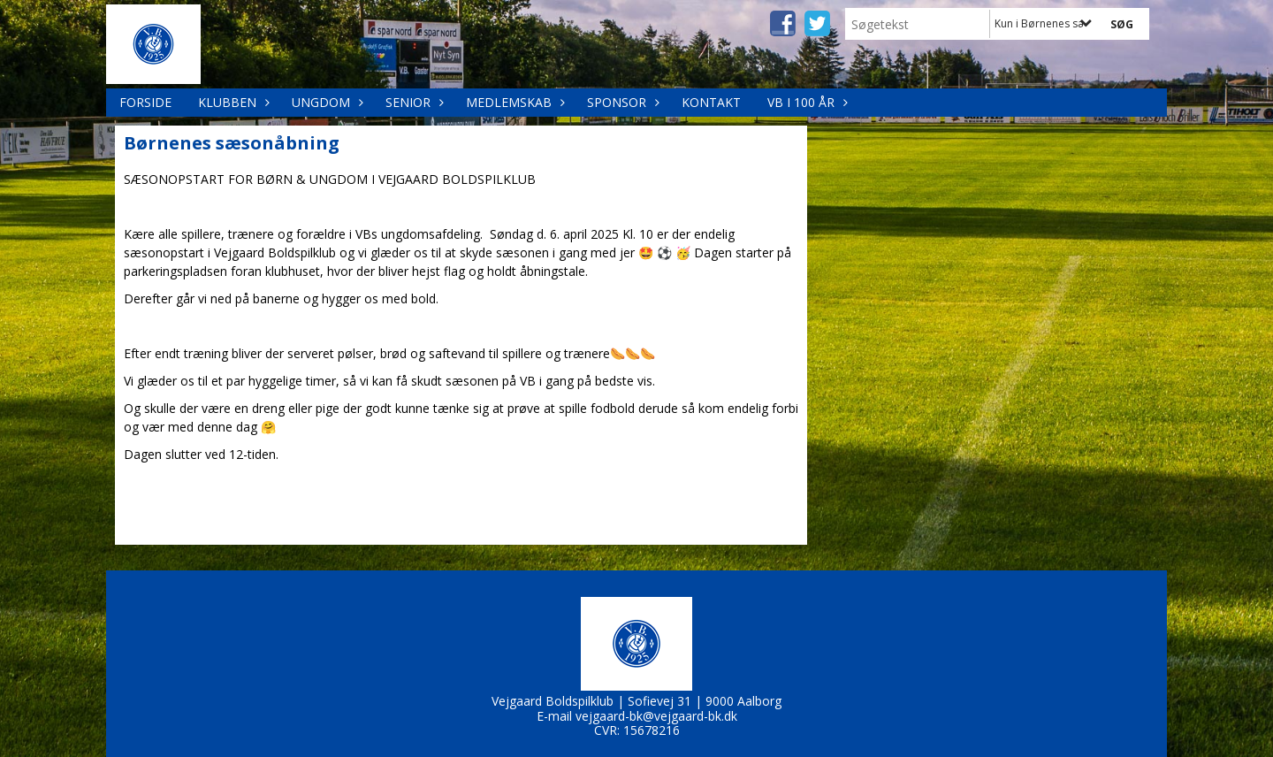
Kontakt (711, 102)
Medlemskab (513, 102)
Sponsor (621, 102)
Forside (145, 102)
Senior (412, 102)
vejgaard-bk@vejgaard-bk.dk (656, 715)
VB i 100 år (805, 102)
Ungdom (325, 102)
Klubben (231, 102)
